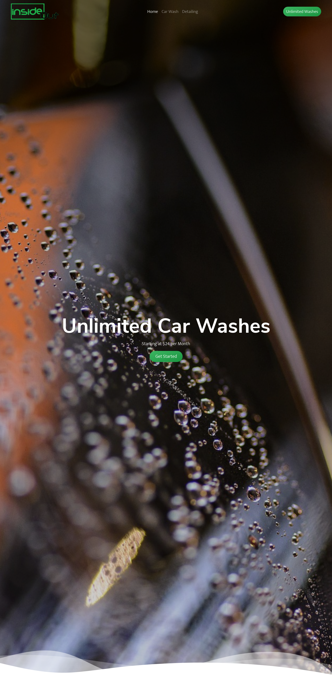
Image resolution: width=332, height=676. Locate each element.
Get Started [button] (166, 356)
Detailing (190, 11)
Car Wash (170, 11)
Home (152, 11)
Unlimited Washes (302, 11)
